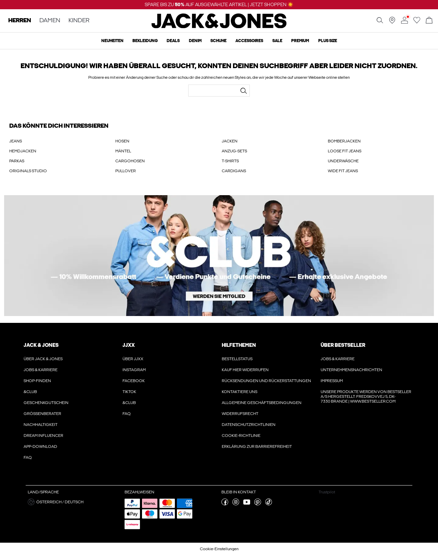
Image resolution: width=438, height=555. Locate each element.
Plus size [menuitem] (327, 40)
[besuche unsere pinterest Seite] (257, 504)
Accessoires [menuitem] (249, 40)
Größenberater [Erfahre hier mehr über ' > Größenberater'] (42, 413)
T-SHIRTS (230, 161)
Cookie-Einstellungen (219, 548)
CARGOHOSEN (130, 161)
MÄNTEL (123, 151)
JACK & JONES (41, 345)
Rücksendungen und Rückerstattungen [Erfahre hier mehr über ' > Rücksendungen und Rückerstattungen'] (266, 380)
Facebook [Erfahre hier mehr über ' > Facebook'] (134, 380)
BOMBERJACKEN (344, 141)
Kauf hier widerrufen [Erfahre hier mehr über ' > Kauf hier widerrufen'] (245, 369)
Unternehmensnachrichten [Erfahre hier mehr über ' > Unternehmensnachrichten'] (351, 369)
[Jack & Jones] (219, 26)
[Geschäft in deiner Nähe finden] (392, 22)
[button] (73, 502)
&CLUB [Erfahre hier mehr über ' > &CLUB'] (30, 391)
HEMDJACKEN (22, 151)
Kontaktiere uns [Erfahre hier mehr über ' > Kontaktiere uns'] (239, 391)
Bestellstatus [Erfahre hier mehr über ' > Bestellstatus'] (237, 358)
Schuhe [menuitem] (218, 40)
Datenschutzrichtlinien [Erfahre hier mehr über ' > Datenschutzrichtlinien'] (248, 424)
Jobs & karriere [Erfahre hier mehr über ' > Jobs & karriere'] (40, 369)
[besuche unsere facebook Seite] (224, 504)
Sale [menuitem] (277, 40)
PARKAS (16, 161)
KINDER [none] (78, 20)
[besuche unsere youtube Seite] (246, 504)
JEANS (15, 141)
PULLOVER (125, 170)
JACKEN (229, 141)
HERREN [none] (19, 20)
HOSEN (122, 141)
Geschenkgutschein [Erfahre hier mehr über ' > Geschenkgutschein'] (46, 402)
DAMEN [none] (49, 20)
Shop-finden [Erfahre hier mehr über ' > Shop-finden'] (37, 380)
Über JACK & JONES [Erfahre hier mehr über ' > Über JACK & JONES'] (43, 358)
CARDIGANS (234, 170)
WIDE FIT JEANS (343, 170)
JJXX (129, 345)
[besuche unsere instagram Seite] (235, 504)
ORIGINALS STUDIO (28, 170)
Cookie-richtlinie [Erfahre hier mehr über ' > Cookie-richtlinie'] (241, 435)
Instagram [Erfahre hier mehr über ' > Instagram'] (134, 369)
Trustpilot (327, 492)
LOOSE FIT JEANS (344, 151)
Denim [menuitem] (195, 40)
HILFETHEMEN (239, 345)
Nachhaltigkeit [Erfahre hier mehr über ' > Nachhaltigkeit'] (40, 424)
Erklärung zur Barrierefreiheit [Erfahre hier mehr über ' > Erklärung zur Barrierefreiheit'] (257, 446)
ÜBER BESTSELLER (343, 345)
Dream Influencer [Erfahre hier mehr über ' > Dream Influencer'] (43, 435)
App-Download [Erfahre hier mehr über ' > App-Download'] (40, 446)
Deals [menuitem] (173, 40)
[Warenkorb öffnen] (429, 21)
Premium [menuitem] (300, 40)
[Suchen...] (243, 91)
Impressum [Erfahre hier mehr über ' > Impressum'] (332, 380)
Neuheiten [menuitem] (112, 40)
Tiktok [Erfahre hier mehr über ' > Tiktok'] (129, 391)
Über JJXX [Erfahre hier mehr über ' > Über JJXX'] (133, 358)
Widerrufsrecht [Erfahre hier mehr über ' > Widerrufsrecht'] (240, 413)
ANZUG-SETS (234, 151)
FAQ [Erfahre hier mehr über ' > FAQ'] (28, 457)
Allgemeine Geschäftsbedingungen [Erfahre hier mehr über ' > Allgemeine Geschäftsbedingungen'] (261, 402)
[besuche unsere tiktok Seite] (268, 504)
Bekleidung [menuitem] (145, 40)
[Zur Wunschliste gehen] (416, 22)
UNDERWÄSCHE (343, 161)
